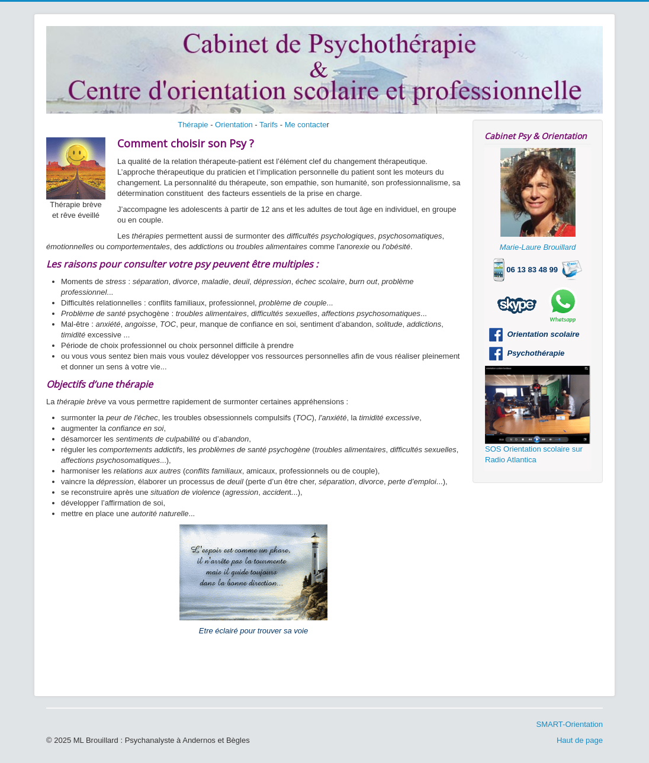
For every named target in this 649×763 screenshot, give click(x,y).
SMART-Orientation (569, 724)
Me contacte (306, 124)
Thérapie (193, 124)
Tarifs (268, 124)
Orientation (234, 124)
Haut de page (580, 740)
